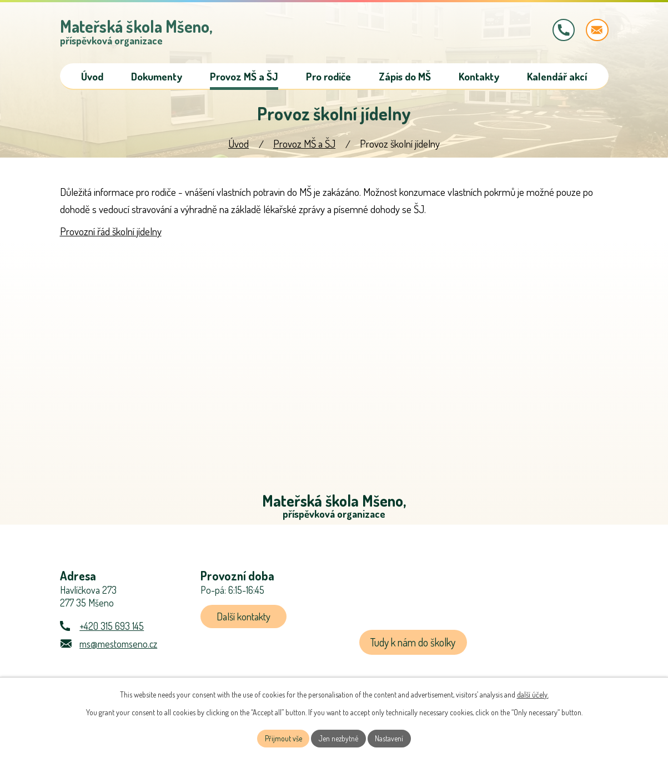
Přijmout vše (283, 738)
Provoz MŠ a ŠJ (304, 144)
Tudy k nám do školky (413, 644)
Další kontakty (244, 618)
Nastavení (390, 738)
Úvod (238, 144)
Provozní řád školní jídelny (111, 232)
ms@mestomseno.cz (118, 645)
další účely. (533, 694)
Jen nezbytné (339, 738)
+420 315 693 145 (111, 627)
